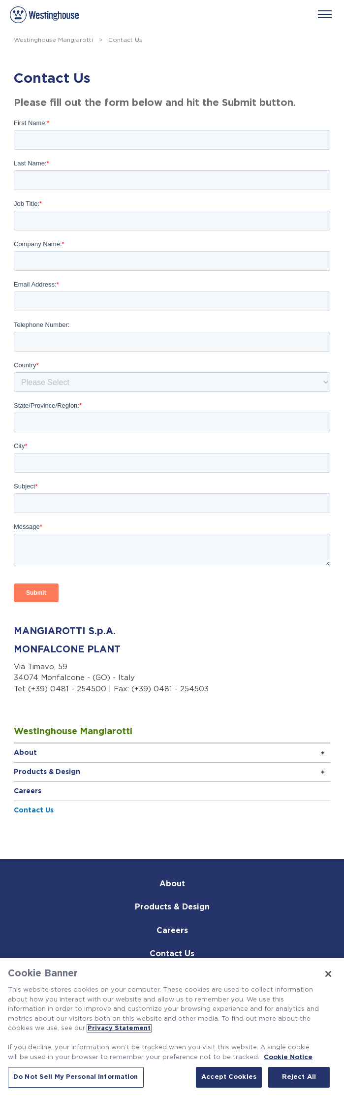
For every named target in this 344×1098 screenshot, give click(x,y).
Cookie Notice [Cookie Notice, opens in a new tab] (288, 1057)
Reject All (299, 1077)
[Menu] (324, 14)
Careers (27, 791)
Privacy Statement (119, 1028)
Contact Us (34, 810)
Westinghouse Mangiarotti (53, 40)
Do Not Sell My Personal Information (75, 1077)
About (25, 752)
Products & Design (47, 772)
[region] (172, 1028)
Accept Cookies (228, 1077)
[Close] (328, 974)
